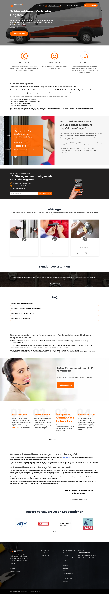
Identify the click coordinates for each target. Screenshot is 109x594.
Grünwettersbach (68, 558)
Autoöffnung (54, 248)
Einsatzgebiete (41, 5)
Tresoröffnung (84, 248)
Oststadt (65, 568)
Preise (61, 5)
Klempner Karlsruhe (15, 571)
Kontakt (77, 5)
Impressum (13, 566)
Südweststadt (67, 553)
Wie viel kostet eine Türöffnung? (22, 303)
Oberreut (65, 560)
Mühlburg (65, 571)
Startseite (30, 5)
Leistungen (52, 5)
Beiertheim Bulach (68, 573)
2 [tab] (55, 531)
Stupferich (66, 581)
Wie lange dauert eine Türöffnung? (23, 313)
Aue (64, 576)
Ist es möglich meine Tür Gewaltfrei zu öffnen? (26, 308)
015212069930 (16, 428)
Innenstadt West (67, 578)
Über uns (69, 5)
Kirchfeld (65, 565)
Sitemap (12, 568)
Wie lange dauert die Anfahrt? (21, 318)
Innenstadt (66, 555)
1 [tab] (53, 531)
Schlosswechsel (24, 248)
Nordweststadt (67, 563)
